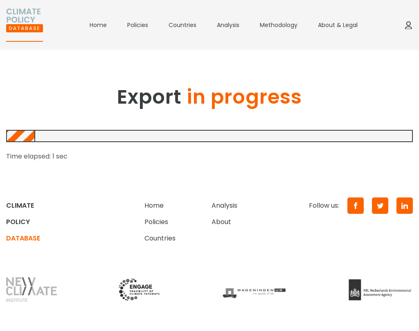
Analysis (228, 25)
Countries (182, 25)
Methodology (278, 25)
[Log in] (408, 24)
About (221, 222)
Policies (137, 25)
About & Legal (338, 25)
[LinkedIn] (404, 205)
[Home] (24, 25)
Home (98, 25)
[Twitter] (380, 205)
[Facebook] (355, 205)
